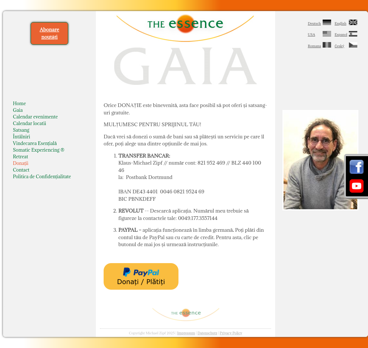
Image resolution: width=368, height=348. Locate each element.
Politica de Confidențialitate (42, 176)
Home (19, 103)
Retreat (20, 156)
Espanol (341, 34)
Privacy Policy (231, 333)
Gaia (18, 110)
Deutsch (314, 23)
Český (339, 46)
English (341, 23)
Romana (314, 46)
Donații (20, 163)
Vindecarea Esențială (35, 143)
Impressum (186, 333)
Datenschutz (208, 333)
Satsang (21, 130)
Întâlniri (21, 136)
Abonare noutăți (49, 33)
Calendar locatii (29, 123)
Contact (21, 170)
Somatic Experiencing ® (39, 150)
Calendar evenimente (35, 117)
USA (311, 34)
